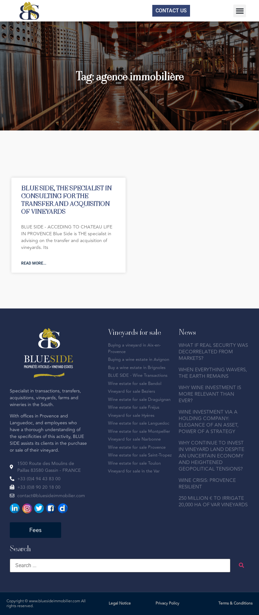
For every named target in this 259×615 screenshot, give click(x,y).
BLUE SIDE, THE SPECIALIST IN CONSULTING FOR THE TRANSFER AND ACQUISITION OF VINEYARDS (66, 199)
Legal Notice (120, 603)
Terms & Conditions (235, 603)
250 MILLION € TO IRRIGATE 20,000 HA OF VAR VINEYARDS (213, 502)
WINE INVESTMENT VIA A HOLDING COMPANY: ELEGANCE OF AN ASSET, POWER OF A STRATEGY (209, 421)
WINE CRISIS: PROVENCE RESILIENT (207, 484)
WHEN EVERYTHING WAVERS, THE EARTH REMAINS (213, 373)
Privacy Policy (167, 603)
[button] (239, 11)
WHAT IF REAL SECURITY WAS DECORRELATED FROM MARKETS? (213, 352)
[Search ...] (120, 565)
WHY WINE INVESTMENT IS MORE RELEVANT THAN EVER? (210, 394)
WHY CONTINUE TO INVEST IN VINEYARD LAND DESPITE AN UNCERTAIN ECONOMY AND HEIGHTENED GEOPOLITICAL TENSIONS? (211, 456)
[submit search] (241, 565)
